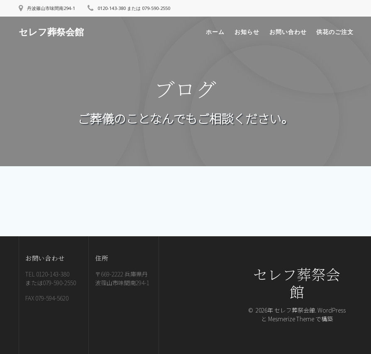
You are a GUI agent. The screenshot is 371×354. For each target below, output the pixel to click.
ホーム (215, 32)
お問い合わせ (288, 32)
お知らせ (246, 32)
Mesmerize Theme (291, 319)
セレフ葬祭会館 (51, 31)
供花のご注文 (335, 32)
